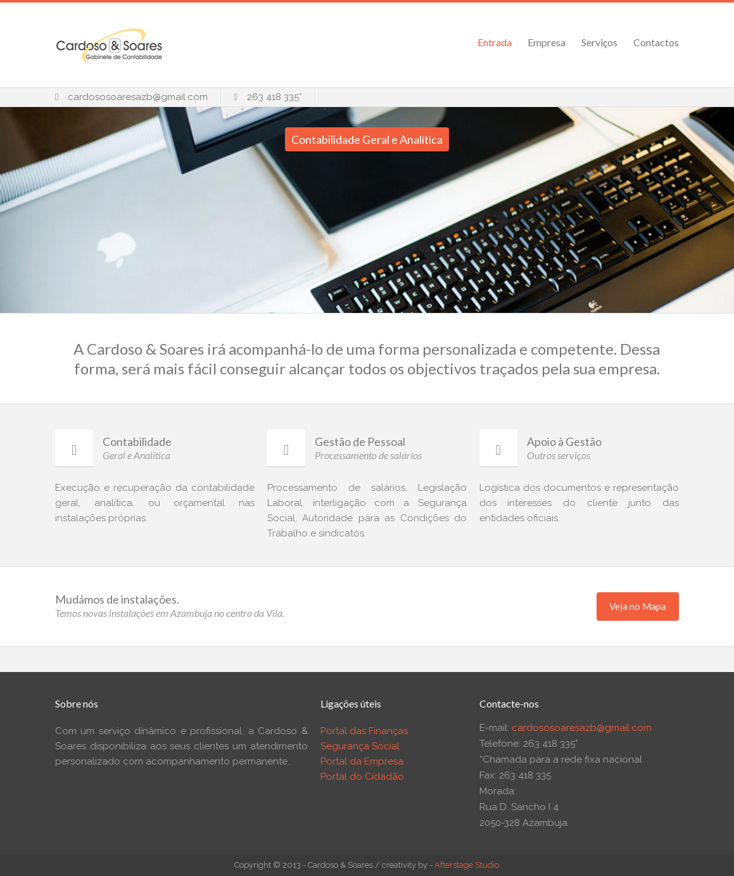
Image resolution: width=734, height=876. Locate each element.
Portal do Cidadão (362, 776)
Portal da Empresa (361, 761)
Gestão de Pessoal (360, 441)
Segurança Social (360, 746)
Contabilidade (137, 441)
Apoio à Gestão (564, 441)
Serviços (599, 42)
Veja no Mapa (637, 606)
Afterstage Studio (466, 865)
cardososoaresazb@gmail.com (138, 97)
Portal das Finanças (364, 731)
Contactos (656, 42)
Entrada (495, 42)
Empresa (547, 42)
